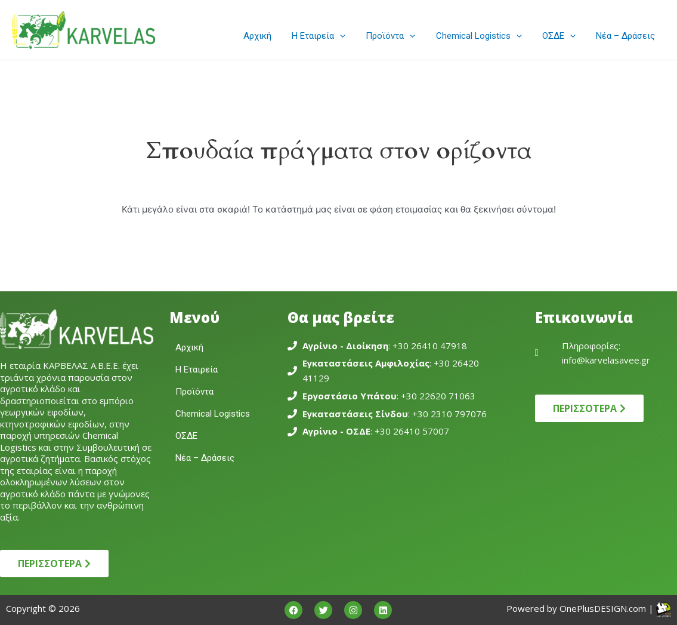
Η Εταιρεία (330, 36)
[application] (351, 36)
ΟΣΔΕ (562, 36)
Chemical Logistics (485, 36)
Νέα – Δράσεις (626, 35)
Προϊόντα (399, 36)
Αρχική (271, 35)
